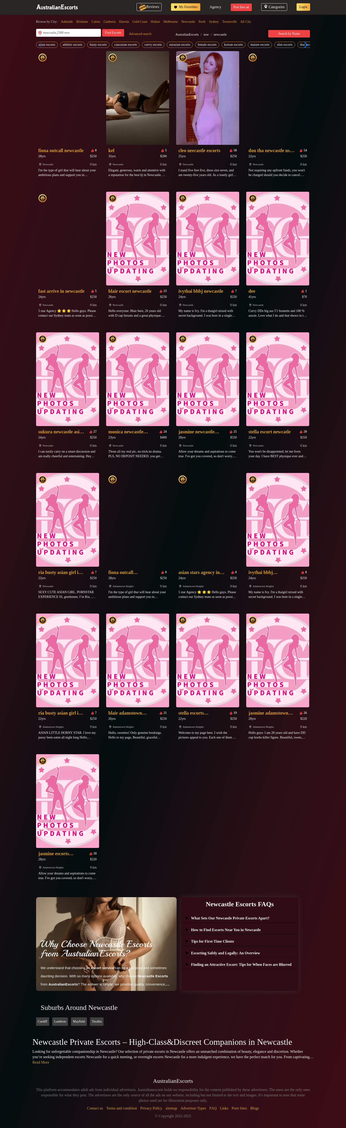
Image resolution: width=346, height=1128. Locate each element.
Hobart (155, 21)
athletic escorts (72, 44)
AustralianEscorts (187, 34)
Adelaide (67, 21)
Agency (215, 7)
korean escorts (233, 44)
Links (224, 1108)
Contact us (95, 1108)
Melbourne (171, 21)
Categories (274, 7)
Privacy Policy (151, 1108)
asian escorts (47, 44)
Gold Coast (139, 21)
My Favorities (185, 7)
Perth (201, 21)
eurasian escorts (179, 44)
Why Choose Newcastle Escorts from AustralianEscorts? (97, 948)
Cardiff (42, 1021)
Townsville (229, 21)
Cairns (96, 21)
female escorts (207, 44)
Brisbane (82, 21)
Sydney (214, 21)
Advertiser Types (193, 1108)
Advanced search (140, 34)
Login (303, 7)
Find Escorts (113, 32)
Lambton (60, 1021)
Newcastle (188, 21)
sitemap (171, 1108)
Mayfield (79, 1021)
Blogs (254, 1108)
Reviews (149, 7)
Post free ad (241, 7)
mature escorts (259, 44)
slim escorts (285, 44)
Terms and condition (121, 1108)
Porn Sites (239, 1108)
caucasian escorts (125, 44)
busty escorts (98, 44)
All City (245, 21)
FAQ (213, 1108)
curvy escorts (153, 44)
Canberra (109, 21)
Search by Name (289, 33)
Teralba (97, 1021)
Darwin (124, 21)
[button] (304, 45)
